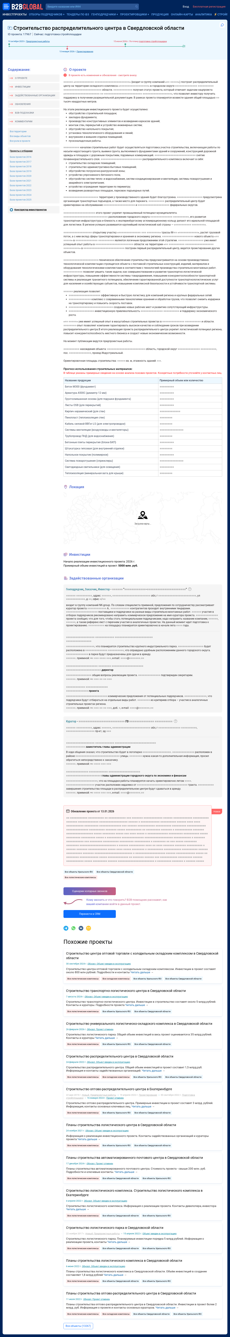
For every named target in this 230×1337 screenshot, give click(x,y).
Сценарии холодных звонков (89, 891)
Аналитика (203, 14)
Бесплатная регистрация (209, 6)
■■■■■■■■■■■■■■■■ (189, 197)
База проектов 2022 (20, 185)
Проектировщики (133, 14)
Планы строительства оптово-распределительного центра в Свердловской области (131, 1293)
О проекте (21, 78)
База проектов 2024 (20, 195)
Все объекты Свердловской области (115, 872)
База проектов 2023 (20, 190)
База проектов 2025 (20, 199)
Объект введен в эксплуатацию (109, 963)
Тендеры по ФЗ (78, 14)
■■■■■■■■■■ (206, 85)
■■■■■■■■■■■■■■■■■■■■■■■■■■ (175, 155)
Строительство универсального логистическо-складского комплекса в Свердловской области (139, 1024)
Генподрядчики (103, 14)
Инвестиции (22, 86)
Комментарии (23, 121)
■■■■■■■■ (198, 224)
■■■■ (179, 625)
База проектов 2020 (20, 176)
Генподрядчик (75, 589)
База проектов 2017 (20, 161)
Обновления (23, 104)
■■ (168, 81)
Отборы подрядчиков (45, 14)
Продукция (160, 14)
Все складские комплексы (116, 978)
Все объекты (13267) (78, 1326)
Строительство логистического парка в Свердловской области (114, 1228)
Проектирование (85, 51)
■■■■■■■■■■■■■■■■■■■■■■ (112, 81)
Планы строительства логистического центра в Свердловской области (121, 1125)
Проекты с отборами (21, 151)
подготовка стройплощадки (153, 41)
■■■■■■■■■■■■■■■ (171, 429)
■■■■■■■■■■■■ (84, 81)
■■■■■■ (68, 81)
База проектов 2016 (20, 157)
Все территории (18, 131)
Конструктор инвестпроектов (30, 209)
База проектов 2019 (20, 171)
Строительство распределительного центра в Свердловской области (119, 1056)
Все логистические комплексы (80, 877)
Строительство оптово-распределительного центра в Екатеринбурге (119, 1089)
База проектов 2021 (20, 180)
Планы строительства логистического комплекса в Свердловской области (124, 1261)
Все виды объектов (20, 136)
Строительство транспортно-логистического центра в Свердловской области (126, 991)
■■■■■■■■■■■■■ (170, 411)
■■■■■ (174, 81)
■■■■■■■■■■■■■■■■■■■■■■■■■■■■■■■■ (162, 784)
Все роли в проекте (20, 141)
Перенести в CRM (89, 913)
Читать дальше (140, 972)
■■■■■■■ (134, 658)
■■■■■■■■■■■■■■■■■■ (134, 85)
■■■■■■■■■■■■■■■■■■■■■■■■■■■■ (85, 216)
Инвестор (104, 589)
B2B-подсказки (24, 112)
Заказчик (91, 589)
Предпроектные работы (38, 41)
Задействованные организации (35, 95)
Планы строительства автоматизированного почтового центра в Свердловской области (134, 1158)
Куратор (71, 721)
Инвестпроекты (15, 14)
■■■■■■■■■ (167, 386)
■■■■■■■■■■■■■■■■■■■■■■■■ (82, 89)
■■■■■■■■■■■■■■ (186, 85)
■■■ (143, 232)
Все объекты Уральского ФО (79, 872)
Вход (186, 6)
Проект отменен (100, 1029)
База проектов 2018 (20, 166)
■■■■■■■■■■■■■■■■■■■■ (119, 205)
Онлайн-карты (182, 14)
